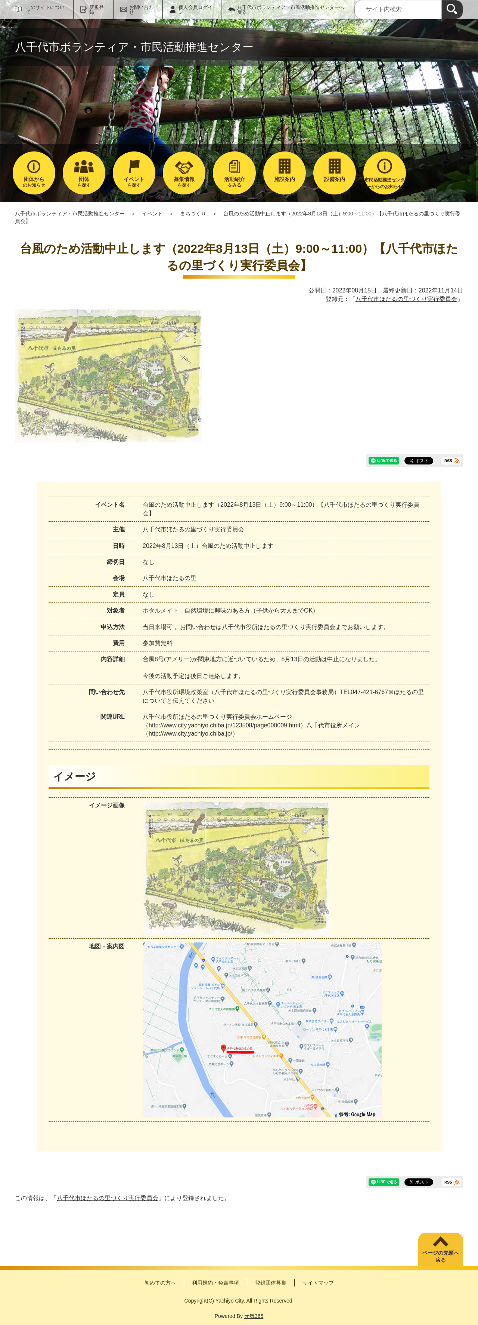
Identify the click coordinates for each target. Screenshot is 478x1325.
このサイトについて (45, 9)
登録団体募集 (270, 1283)
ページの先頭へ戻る (440, 1256)
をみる (234, 182)
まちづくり (193, 214)
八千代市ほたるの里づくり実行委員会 (406, 299)
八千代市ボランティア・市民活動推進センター (70, 214)
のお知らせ (34, 182)
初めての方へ (160, 1283)
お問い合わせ (141, 9)
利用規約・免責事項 (215, 1283)
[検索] (452, 9)
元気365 (253, 1316)
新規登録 (96, 9)
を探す (84, 182)
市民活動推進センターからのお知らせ (384, 183)
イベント (152, 214)
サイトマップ (318, 1283)
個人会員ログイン (195, 9)
